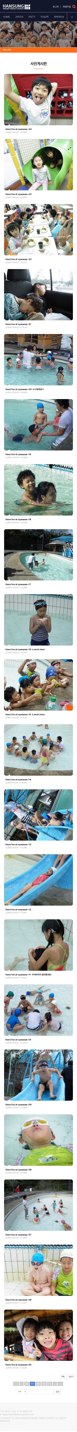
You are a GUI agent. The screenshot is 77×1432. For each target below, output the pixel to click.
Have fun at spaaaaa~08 (18, 1170)
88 (38, 1384)
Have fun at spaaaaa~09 (18, 1105)
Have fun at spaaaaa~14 (18, 780)
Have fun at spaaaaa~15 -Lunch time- (25, 715)
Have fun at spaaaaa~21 (18, 324)
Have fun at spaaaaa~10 (18, 1040)
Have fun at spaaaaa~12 (18, 910)
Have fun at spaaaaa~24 (18, 129)
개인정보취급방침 (7, 1409)
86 (26, 1384)
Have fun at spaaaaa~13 (18, 845)
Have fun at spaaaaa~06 (18, 1300)
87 (32, 1384)
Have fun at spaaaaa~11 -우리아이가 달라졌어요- (28, 975)
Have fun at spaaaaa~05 (18, 1365)
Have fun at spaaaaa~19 (18, 455)
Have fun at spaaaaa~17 (18, 585)
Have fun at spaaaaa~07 (18, 1235)
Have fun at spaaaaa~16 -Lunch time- (25, 650)
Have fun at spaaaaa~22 (18, 260)
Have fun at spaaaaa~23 (18, 194)
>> (60, 1384)
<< (16, 1384)
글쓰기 (71, 1377)
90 (49, 1384)
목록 (62, 1377)
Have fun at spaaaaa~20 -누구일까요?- (25, 389)
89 (44, 1384)
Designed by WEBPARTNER (13, 1425)
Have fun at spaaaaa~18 (18, 520)
